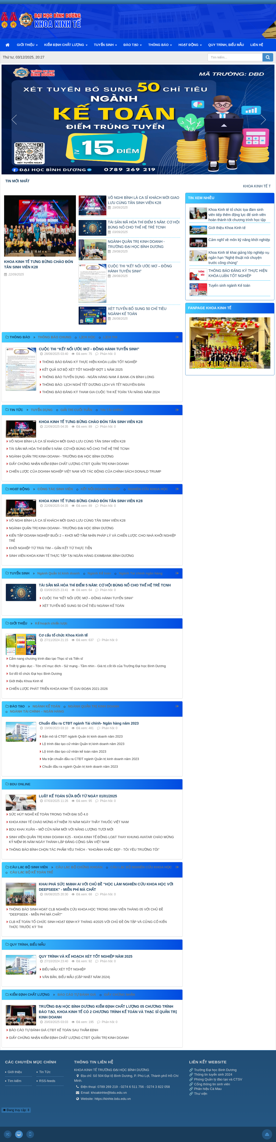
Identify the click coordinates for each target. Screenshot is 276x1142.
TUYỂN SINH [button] (105, 47)
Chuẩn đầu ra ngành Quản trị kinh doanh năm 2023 (80, 766)
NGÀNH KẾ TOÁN (46, 706)
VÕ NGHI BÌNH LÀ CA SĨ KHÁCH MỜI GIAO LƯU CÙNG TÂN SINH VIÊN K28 (67, 441)
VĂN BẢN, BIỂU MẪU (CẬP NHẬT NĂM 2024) (76, 977)
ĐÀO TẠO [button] (132, 47)
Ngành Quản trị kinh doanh (58, 573)
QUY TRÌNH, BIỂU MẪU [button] (226, 45)
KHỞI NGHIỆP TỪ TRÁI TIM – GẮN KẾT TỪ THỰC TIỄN (50, 548)
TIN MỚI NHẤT (17, 181)
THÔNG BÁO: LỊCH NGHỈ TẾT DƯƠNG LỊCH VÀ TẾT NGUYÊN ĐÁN (93, 385)
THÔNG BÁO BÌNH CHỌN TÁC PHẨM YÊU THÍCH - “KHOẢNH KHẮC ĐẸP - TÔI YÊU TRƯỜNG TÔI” (84, 849)
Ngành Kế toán (99, 573)
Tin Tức (44, 1072)
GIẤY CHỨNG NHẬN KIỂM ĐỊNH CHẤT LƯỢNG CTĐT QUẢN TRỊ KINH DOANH (69, 464)
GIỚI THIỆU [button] (27, 47)
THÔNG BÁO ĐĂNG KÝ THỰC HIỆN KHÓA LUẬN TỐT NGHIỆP (89, 362)
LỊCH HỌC (87, 337)
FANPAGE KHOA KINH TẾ (210, 308)
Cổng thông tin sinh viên (212, 1084)
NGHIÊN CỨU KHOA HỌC (148, 489)
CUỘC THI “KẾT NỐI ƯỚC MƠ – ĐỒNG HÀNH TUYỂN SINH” (89, 349)
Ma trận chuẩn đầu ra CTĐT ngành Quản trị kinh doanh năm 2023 (90, 759)
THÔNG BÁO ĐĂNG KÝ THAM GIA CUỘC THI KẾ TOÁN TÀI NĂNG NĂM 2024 (101, 392)
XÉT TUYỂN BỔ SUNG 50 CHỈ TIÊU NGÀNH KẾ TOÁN (83, 606)
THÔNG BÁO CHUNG (54, 337)
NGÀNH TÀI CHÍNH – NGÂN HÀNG (37, 711)
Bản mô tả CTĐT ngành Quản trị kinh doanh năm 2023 (82, 736)
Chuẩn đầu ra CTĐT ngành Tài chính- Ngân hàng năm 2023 (89, 723)
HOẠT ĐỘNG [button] (190, 47)
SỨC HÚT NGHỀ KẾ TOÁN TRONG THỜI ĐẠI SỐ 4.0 (48, 814)
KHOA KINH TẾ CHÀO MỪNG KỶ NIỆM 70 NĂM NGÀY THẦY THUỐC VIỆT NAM (69, 822)
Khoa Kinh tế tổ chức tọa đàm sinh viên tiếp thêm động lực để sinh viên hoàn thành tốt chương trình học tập (237, 215)
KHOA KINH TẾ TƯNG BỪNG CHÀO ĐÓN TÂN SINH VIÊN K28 (91, 422)
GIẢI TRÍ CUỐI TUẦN (76, 410)
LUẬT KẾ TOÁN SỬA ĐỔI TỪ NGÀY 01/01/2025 (78, 796)
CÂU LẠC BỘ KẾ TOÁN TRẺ (31, 872)
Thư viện (200, 1094)
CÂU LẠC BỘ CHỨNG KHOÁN (79, 867)
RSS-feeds (47, 1081)
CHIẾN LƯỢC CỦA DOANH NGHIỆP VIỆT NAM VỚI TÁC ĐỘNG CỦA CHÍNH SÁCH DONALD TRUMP (85, 471)
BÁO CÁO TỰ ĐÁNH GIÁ (76, 994)
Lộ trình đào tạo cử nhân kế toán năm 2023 (74, 751)
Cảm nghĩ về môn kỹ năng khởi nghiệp (239, 240)
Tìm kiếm (14, 1081)
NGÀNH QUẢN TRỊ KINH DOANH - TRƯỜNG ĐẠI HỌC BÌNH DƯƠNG (61, 456)
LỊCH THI (110, 337)
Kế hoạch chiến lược (51, 623)
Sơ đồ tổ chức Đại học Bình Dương (35, 674)
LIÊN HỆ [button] (256, 45)
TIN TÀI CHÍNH (111, 410)
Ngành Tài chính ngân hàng (140, 573)
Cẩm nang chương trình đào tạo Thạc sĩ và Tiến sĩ (46, 658)
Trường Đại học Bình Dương (215, 1070)
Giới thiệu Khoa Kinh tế (26, 681)
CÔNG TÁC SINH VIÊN (55, 489)
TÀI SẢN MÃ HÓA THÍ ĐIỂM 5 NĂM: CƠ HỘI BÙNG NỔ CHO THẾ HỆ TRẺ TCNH (69, 449)
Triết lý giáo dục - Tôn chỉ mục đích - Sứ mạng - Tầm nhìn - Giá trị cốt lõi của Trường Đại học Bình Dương (87, 666)
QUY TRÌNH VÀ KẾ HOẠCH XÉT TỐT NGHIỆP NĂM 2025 (85, 956)
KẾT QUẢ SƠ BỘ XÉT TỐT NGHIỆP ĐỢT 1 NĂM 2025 (82, 369)
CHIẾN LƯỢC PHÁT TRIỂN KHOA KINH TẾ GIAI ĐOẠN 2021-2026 (58, 689)
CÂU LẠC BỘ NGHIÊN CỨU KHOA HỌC (141, 867)
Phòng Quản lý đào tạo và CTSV (218, 1079)
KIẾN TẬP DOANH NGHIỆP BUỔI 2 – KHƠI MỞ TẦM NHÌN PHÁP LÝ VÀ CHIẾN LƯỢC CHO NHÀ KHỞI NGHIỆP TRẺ (92, 538)
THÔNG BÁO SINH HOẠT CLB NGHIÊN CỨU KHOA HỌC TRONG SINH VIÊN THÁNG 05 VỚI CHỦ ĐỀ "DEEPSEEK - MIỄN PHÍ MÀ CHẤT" (86, 911)
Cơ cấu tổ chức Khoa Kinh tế (63, 635)
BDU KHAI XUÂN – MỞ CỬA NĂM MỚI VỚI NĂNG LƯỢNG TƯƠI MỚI (61, 829)
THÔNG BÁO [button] (160, 47)
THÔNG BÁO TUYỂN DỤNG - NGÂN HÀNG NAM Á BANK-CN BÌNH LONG (98, 377)
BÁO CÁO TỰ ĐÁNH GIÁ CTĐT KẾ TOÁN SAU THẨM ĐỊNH (53, 1030)
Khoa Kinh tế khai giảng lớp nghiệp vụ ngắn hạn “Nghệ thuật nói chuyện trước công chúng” (239, 257)
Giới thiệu (15, 1072)
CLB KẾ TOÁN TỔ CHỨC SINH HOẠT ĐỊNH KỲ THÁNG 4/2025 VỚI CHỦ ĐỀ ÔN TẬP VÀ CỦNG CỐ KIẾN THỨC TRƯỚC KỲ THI (88, 924)
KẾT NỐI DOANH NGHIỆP (100, 489)
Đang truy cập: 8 (16, 1110)
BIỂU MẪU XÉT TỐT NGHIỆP (64, 969)
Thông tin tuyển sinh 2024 (213, 1074)
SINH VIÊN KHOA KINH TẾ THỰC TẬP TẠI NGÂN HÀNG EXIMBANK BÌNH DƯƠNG (71, 556)
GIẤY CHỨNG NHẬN (119, 994)
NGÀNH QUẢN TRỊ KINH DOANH (93, 706)
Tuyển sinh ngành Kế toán (229, 285)
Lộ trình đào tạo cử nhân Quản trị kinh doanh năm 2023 (83, 744)
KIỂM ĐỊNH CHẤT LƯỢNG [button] (66, 47)
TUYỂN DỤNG (42, 410)
